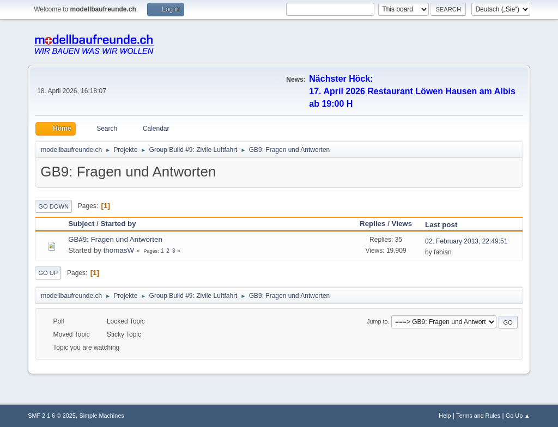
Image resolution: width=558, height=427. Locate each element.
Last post (446, 225)
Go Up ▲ (518, 415)
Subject (81, 223)
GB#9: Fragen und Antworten (115, 239)
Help (445, 415)
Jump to (377, 322)
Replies (372, 223)
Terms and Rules (478, 415)
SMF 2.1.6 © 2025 (52, 415)
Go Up (48, 273)
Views (402, 223)
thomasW (119, 250)
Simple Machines (102, 415)
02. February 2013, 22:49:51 (466, 241)
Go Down (53, 206)
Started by (118, 223)
